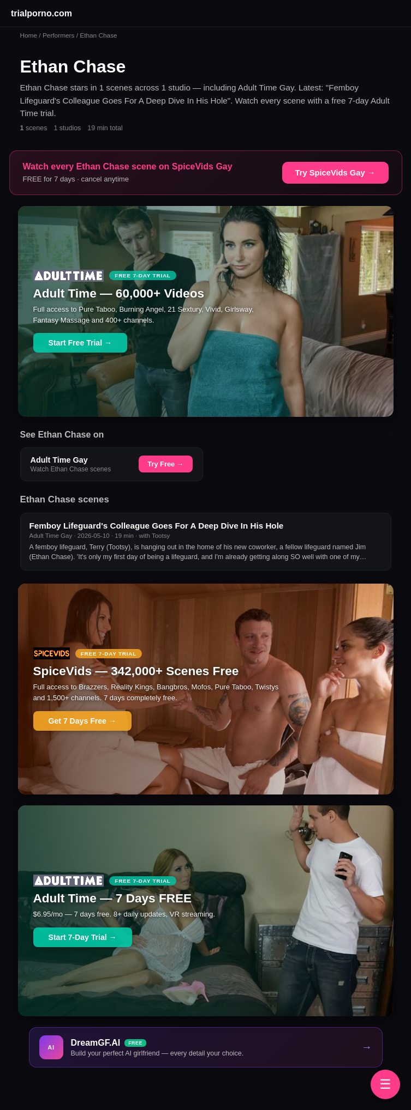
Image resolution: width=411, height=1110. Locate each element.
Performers (59, 35)
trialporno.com (41, 13)
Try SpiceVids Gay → (335, 172)
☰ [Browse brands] (385, 1084)
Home (29, 35)
